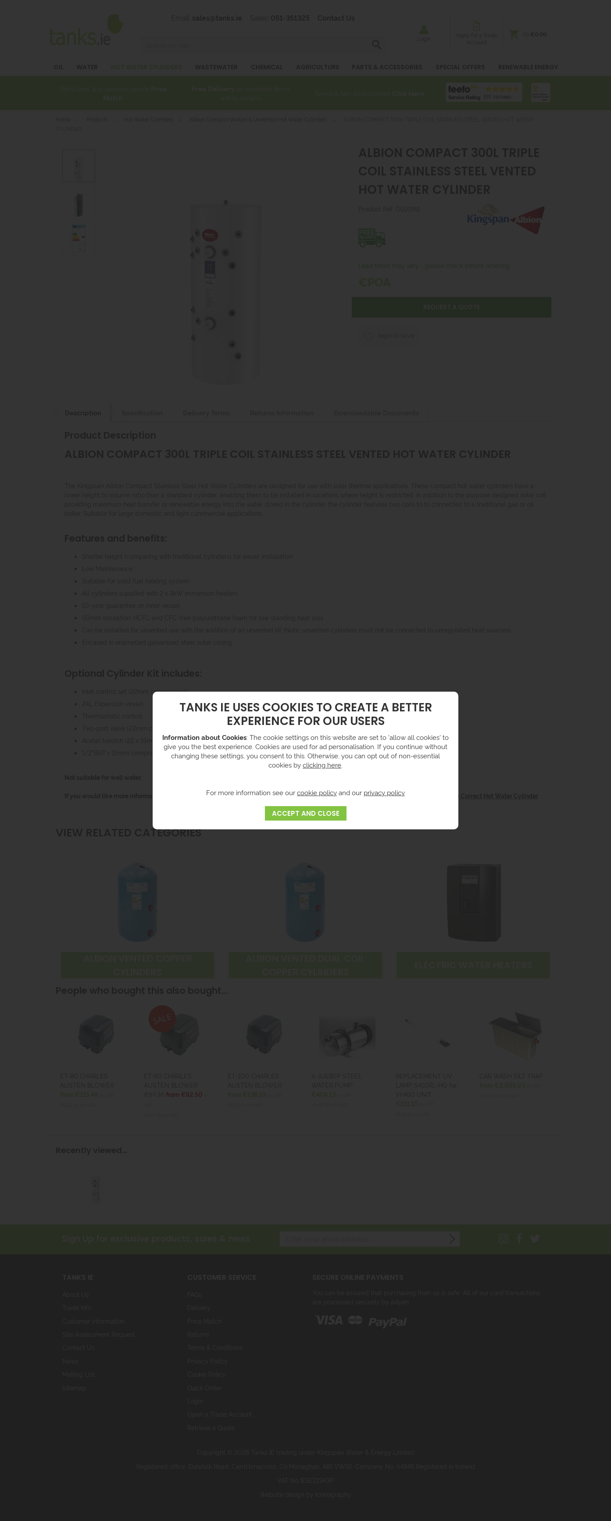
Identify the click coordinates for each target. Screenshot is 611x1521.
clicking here (322, 764)
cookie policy (317, 792)
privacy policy (384, 792)
